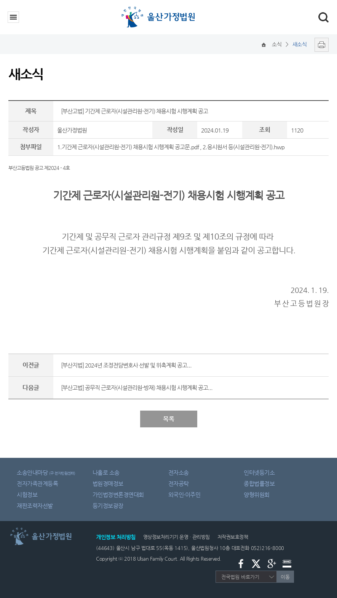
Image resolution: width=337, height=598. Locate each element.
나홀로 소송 (106, 472)
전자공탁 (178, 483)
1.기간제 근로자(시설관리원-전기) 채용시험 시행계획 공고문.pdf (128, 147)
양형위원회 (257, 494)
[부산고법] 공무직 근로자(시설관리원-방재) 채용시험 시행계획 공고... (136, 387)
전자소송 (178, 472)
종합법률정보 (259, 483)
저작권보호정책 (232, 537)
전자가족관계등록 (37, 483)
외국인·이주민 (184, 494)
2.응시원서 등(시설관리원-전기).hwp (243, 147)
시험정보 (27, 494)
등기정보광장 (108, 505)
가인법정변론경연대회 (118, 494)
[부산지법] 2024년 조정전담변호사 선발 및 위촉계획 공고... (126, 365)
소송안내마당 (46, 472)
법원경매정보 (108, 483)
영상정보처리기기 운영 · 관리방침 (176, 537)
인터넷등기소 (259, 472)
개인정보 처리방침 (116, 537)
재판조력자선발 (35, 505)
